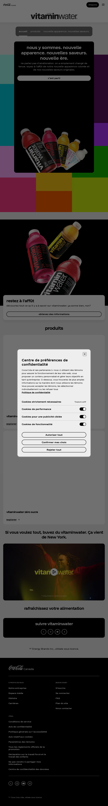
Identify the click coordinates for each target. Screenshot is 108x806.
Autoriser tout (54, 435)
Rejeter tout (54, 449)
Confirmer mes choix (54, 442)
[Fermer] (84, 354)
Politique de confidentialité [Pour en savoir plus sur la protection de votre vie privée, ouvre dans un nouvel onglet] (36, 392)
